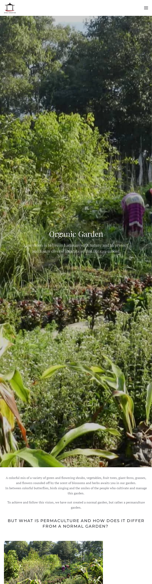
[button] (146, 8)
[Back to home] (10, 8)
